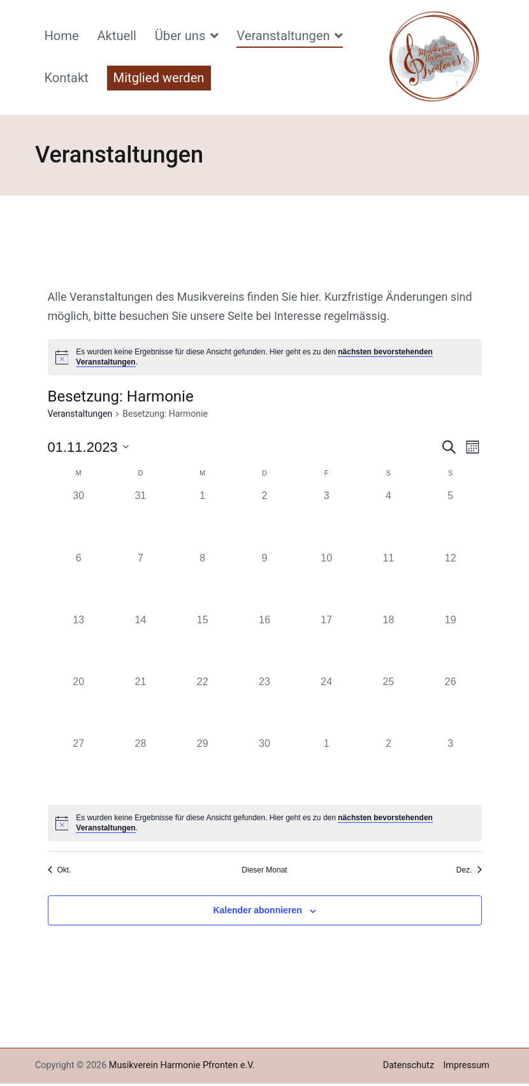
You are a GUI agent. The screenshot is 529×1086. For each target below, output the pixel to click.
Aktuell (116, 35)
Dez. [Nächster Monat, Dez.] (469, 869)
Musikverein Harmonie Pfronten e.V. (182, 1065)
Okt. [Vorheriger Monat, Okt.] (59, 869)
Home (61, 35)
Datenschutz (408, 1065)
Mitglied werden (159, 77)
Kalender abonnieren (257, 910)
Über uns (180, 35)
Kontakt (66, 77)
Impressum (466, 1065)
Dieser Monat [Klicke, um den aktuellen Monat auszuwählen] (264, 869)
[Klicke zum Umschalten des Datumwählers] (88, 447)
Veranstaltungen (283, 35)
